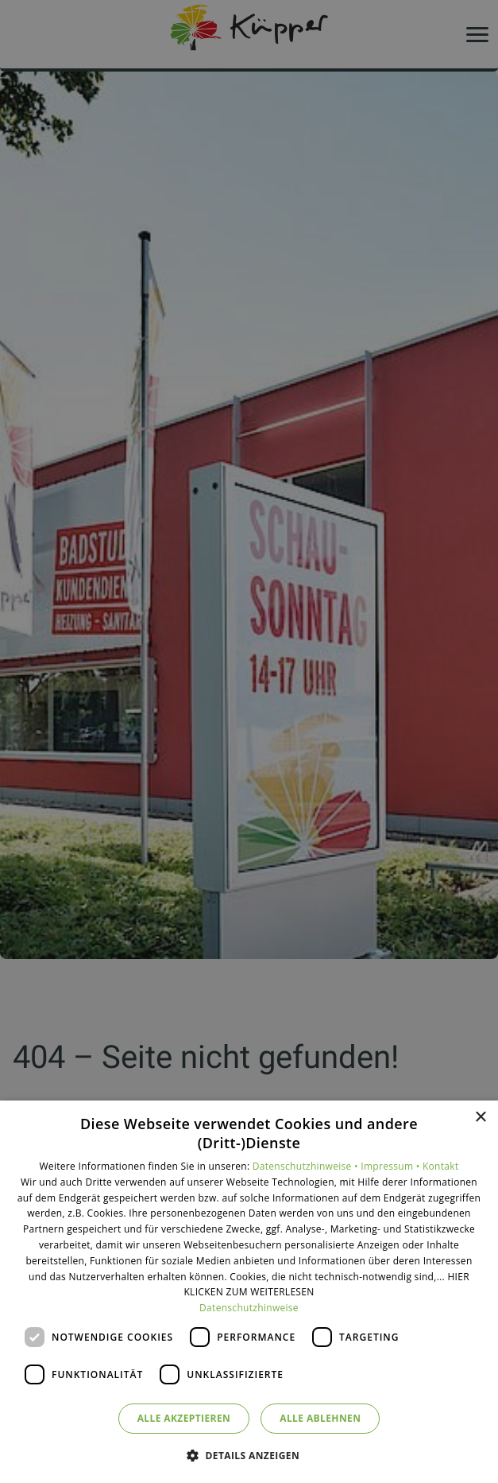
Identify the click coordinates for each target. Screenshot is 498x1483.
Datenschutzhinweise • (307, 1166)
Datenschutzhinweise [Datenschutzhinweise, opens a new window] (249, 1307)
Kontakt (441, 1166)
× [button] (480, 1118)
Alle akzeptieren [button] (184, 1418)
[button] (249, 1455)
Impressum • (392, 1166)
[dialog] (249, 1292)
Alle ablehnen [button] (320, 1418)
